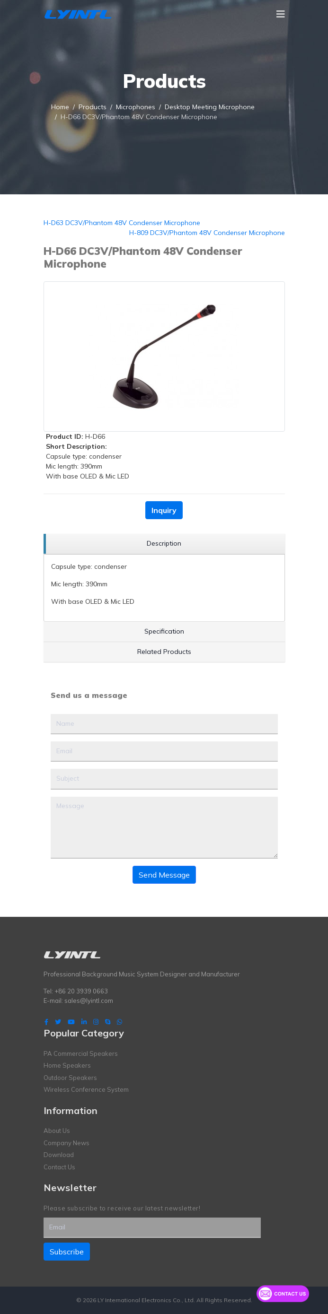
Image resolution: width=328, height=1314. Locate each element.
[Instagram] (95, 1022)
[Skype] (107, 1022)
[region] (164, 544)
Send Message (164, 874)
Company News (66, 1143)
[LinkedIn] (84, 1022)
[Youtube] (71, 1022)
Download (59, 1154)
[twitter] (58, 1022)
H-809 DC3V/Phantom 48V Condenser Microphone (207, 232)
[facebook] (46, 1022)
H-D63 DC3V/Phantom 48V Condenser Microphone (122, 222)
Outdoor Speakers (70, 1077)
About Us (57, 1130)
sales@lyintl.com (88, 1000)
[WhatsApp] (119, 1022)
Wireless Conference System (86, 1089)
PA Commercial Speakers (81, 1053)
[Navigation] (280, 14)
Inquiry (164, 510)
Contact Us (59, 1167)
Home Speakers (67, 1065)
